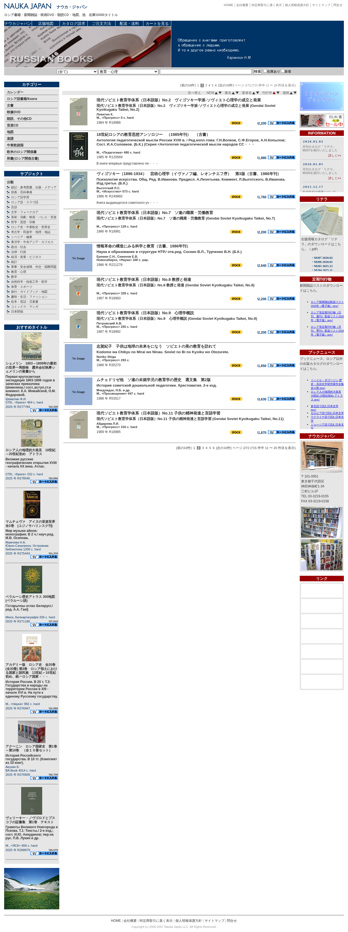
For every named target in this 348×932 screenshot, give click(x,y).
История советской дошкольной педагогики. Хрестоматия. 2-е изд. (157, 385)
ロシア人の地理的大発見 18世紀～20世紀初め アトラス (30, 452)
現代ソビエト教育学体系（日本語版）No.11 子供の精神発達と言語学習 (158, 413)
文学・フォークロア (24, 212)
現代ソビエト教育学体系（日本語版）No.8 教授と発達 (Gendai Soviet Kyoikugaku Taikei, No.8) (176, 285)
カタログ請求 (73, 23)
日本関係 (17, 311)
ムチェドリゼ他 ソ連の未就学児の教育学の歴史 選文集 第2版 (154, 379)
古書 (10, 105)
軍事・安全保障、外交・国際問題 (34, 266)
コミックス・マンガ (24, 306)
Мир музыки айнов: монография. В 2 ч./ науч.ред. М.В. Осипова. (30, 534)
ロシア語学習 (20, 197)
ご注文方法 (101, 23)
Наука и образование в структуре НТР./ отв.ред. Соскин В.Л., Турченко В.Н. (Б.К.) (169, 252)
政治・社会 (18, 247)
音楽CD (12, 125)
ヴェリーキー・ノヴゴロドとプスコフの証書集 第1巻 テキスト (30, 820)
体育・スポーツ (21, 286)
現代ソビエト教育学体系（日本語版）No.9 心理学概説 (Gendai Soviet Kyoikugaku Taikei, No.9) (177, 318)
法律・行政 (18, 252)
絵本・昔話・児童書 (24, 301)
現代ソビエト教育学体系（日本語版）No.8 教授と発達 (144, 279)
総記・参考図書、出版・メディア (34, 187)
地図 (10, 132)
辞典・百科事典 (21, 192)
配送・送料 (129, 23)
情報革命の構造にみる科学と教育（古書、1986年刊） (143, 246)
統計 (14, 261)
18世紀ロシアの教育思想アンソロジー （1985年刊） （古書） (153, 134)
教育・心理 (18, 271)
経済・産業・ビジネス (26, 256)
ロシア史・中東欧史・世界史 (30, 227)
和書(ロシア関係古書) (23, 158)
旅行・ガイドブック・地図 (29, 291)
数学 (14, 276)
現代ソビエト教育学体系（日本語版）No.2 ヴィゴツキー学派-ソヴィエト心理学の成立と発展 (179, 100)
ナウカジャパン (17, 23)
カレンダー (15, 92)
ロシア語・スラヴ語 (24, 202)
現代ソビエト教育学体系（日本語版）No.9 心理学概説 (145, 313)
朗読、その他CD (19, 119)
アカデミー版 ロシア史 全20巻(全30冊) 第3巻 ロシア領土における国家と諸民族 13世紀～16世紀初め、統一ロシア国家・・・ (31, 670)
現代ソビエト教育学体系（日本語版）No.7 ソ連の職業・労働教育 (155, 212)
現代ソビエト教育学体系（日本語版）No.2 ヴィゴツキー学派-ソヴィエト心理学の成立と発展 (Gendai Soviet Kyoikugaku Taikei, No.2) (186, 108)
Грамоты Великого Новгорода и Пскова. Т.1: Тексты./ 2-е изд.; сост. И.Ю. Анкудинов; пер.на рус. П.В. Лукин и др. (32, 832)
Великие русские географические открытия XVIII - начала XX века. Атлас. (31, 462)
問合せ (337, 5)
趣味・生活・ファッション (29, 296)
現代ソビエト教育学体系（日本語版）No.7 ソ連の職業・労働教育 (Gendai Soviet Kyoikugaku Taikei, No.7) (186, 218)
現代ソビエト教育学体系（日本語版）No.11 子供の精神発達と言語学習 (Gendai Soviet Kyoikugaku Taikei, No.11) (190, 419)
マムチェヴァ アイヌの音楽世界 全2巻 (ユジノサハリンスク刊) (32, 523)
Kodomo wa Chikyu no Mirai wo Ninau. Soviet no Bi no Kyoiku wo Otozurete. (163, 352)
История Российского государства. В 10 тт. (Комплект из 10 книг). (31, 759)
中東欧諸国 (15, 145)
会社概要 (242, 5)
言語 (14, 207)
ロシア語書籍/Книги (22, 99)
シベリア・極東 (21, 237)
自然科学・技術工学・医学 (29, 281)
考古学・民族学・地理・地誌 (30, 232)
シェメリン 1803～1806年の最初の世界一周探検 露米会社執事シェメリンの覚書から (31, 367)
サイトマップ (321, 5)
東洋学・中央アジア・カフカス (32, 242)
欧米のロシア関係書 (22, 152)
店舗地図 (45, 23)
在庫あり (271, 71)
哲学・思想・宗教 (23, 222)
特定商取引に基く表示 (266, 5)
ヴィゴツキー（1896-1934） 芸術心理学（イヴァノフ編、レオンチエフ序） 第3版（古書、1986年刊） (189, 173)
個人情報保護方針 (297, 5)
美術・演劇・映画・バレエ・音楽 (34, 217)
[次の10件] (226, 85)
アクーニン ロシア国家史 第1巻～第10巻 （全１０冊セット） (31, 748)
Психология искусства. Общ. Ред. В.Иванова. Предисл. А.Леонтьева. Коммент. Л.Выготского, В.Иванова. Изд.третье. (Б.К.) (191, 181)
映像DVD (13, 112)
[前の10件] (188, 85)
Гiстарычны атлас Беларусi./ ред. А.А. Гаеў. (29, 607)
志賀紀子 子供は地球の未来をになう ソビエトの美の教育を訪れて (156, 346)
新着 (286, 71)
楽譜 (10, 139)
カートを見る (157, 23)
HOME (228, 5)
